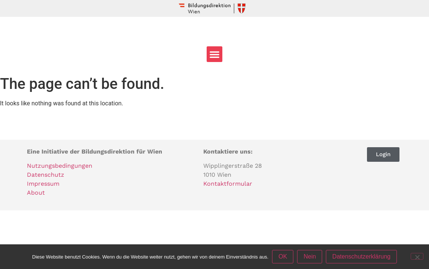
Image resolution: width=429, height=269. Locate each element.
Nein (309, 256)
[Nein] (417, 256)
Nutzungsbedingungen (59, 165)
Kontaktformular (227, 183)
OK (282, 256)
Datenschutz (45, 174)
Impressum (43, 183)
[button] (214, 54)
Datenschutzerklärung (361, 256)
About (36, 192)
